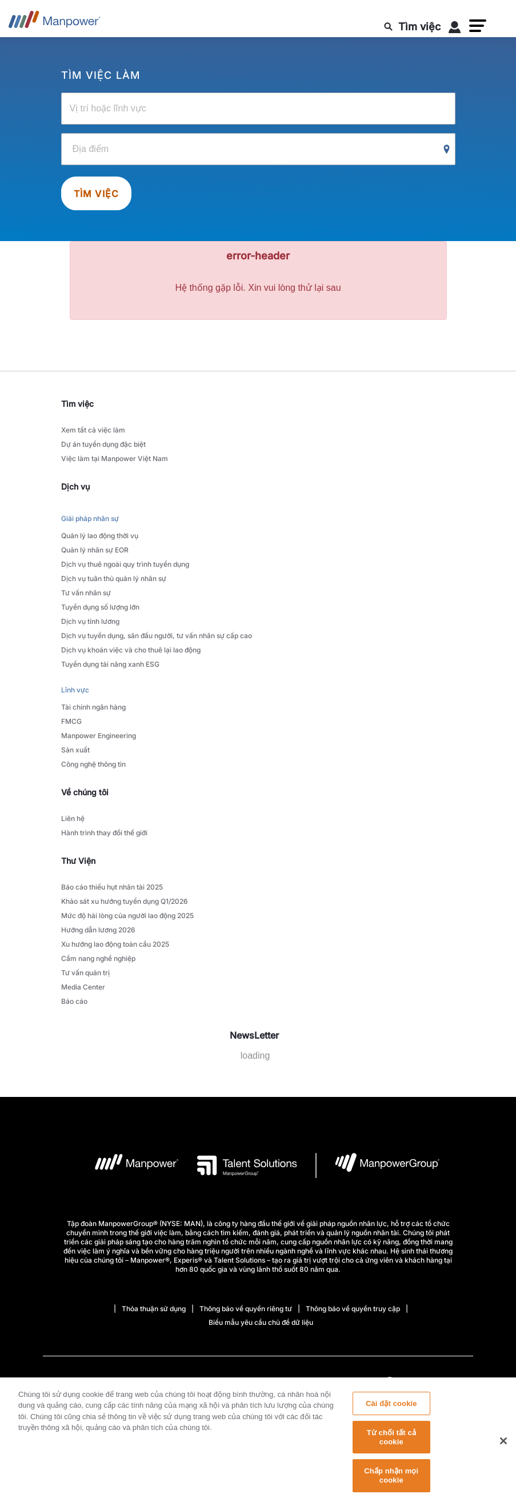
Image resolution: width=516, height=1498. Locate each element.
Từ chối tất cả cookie (391, 1444)
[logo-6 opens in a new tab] (378, 1165)
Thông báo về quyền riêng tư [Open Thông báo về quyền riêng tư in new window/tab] (245, 1308)
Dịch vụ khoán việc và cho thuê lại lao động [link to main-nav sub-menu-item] (131, 650)
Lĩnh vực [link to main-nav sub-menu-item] (75, 690)
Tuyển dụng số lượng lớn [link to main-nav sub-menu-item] (100, 607)
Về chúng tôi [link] (85, 792)
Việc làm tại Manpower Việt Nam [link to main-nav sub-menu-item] (114, 458)
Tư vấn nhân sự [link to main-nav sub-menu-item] (86, 592)
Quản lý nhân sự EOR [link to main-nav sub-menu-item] (95, 550)
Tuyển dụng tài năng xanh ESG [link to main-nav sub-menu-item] (110, 664)
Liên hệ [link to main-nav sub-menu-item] (73, 818)
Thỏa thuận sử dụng (154, 1308)
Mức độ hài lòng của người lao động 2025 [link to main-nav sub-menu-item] (127, 915)
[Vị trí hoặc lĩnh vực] (258, 109)
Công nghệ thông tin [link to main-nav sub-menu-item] (93, 764)
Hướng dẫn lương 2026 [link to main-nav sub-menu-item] (98, 930)
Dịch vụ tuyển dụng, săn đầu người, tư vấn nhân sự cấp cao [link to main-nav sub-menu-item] (156, 635)
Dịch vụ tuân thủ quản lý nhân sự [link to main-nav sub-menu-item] (113, 578)
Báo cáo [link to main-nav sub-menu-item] (74, 1001)
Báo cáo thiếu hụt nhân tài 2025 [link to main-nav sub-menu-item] (112, 887)
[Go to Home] (55, 22)
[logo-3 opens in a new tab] (238, 1165)
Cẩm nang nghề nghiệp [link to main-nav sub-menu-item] (98, 958)
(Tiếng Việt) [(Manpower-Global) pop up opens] (424, 1383)
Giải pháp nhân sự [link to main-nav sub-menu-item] (90, 518)
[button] (477, 25)
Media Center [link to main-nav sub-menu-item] (83, 987)
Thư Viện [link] (78, 861)
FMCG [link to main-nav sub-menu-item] (71, 721)
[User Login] (455, 29)
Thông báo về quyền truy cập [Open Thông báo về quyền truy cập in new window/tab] (353, 1308)
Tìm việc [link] (77, 403)
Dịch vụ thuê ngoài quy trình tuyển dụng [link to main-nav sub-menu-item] (125, 564)
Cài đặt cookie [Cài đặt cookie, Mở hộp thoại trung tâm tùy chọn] (391, 1411)
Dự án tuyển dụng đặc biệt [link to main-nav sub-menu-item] (103, 444)
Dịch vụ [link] (75, 486)
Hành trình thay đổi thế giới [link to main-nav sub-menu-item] (104, 832)
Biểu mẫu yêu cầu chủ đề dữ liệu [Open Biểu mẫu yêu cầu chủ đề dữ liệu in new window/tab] (261, 1322)
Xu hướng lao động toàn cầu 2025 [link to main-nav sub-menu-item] (115, 944)
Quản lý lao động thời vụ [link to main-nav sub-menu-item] (99, 535)
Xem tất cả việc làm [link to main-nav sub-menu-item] (93, 430)
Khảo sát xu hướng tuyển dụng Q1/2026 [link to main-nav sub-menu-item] (124, 901)
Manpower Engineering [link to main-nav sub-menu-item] (98, 735)
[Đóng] (503, 1447)
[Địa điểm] (258, 149)
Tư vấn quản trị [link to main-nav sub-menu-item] (85, 972)
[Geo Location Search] (447, 149)
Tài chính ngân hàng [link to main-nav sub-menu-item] (93, 707)
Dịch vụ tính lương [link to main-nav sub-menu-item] (90, 621)
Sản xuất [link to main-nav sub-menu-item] (75, 750)
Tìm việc (96, 193)
